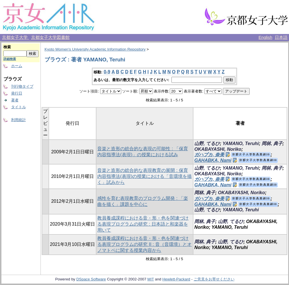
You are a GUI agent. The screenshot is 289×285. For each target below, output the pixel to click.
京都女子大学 (15, 37)
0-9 (107, 71)
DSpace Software (91, 279)
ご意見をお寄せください (214, 279)
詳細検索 (9, 59)
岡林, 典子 (272, 143)
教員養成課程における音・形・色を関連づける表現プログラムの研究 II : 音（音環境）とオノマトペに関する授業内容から (144, 244)
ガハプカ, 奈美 (209, 154)
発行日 (16, 93)
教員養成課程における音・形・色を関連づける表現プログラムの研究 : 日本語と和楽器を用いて (143, 224)
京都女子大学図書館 (50, 37)
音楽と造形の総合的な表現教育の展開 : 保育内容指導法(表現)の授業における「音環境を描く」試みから (144, 176)
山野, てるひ (207, 143)
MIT (150, 279)
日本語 (281, 37)
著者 (15, 100)
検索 (7, 47)
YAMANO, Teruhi (241, 143)
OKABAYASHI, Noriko (217, 149)
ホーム (16, 66)
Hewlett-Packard (176, 279)
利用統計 (18, 120)
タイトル (18, 107)
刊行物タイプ (22, 86)
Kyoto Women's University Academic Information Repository (95, 49)
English (265, 37)
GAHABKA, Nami (212, 160)
